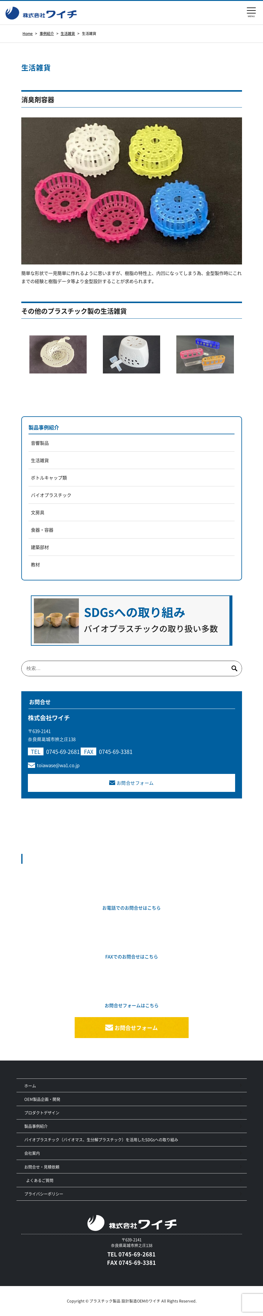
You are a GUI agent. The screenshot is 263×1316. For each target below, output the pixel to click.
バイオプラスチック (51, 495)
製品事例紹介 (43, 427)
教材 (35, 564)
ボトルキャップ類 (49, 477)
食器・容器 (42, 530)
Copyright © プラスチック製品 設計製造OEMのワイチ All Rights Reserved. (131, 1301)
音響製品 (40, 443)
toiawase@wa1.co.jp (58, 765)
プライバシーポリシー (43, 1193)
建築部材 (40, 547)
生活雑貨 (40, 460)
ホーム (30, 1085)
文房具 (37, 512)
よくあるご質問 (39, 1180)
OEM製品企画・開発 (42, 1099)
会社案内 (32, 1153)
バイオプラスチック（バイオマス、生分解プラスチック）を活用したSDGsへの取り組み (101, 1139)
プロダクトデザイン (41, 1112)
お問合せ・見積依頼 (41, 1167)
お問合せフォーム (135, 783)
